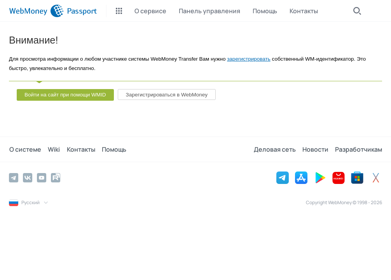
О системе (25, 149)
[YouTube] (41, 177)
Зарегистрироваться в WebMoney (167, 95)
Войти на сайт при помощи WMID (65, 95)
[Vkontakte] (27, 177)
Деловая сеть (276, 149)
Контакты (79, 149)
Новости (316, 149)
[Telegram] (13, 177)
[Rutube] (55, 177)
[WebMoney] (36, 11)
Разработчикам (358, 149)
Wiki (53, 149)
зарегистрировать (249, 59)
